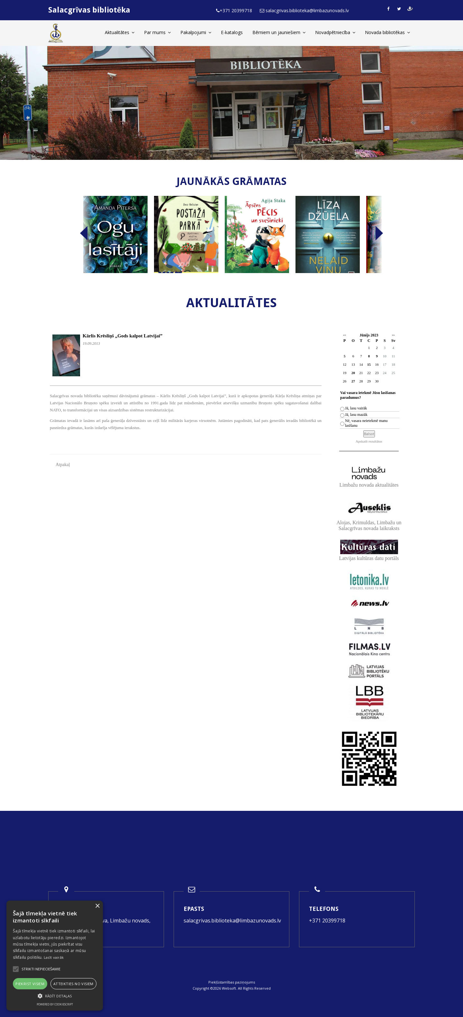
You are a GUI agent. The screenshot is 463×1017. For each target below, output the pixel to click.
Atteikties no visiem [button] (73, 983)
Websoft (229, 988)
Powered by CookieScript (55, 1004)
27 (353, 381)
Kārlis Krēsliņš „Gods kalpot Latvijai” (122, 335)
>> (393, 335)
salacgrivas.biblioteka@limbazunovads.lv (232, 920)
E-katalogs (232, 32)
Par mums (157, 32)
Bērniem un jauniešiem (278, 32)
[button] (54, 996)
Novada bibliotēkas (387, 32)
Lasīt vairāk (54, 957)
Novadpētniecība (335, 32)
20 (353, 373)
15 (369, 364)
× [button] (97, 906)
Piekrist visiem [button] (29, 983)
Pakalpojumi (195, 32)
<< (344, 335)
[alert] (54, 956)
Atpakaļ (63, 464)
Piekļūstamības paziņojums (231, 982)
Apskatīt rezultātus (369, 441)
